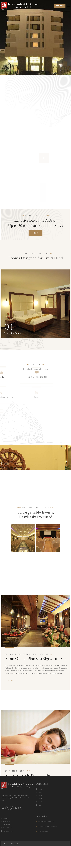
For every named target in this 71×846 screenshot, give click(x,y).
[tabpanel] (23, 538)
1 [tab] (33, 553)
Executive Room (12, 333)
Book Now (60, 6)
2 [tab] (35, 553)
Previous (10, 538)
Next (61, 538)
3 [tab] (38, 553)
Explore (10, 755)
